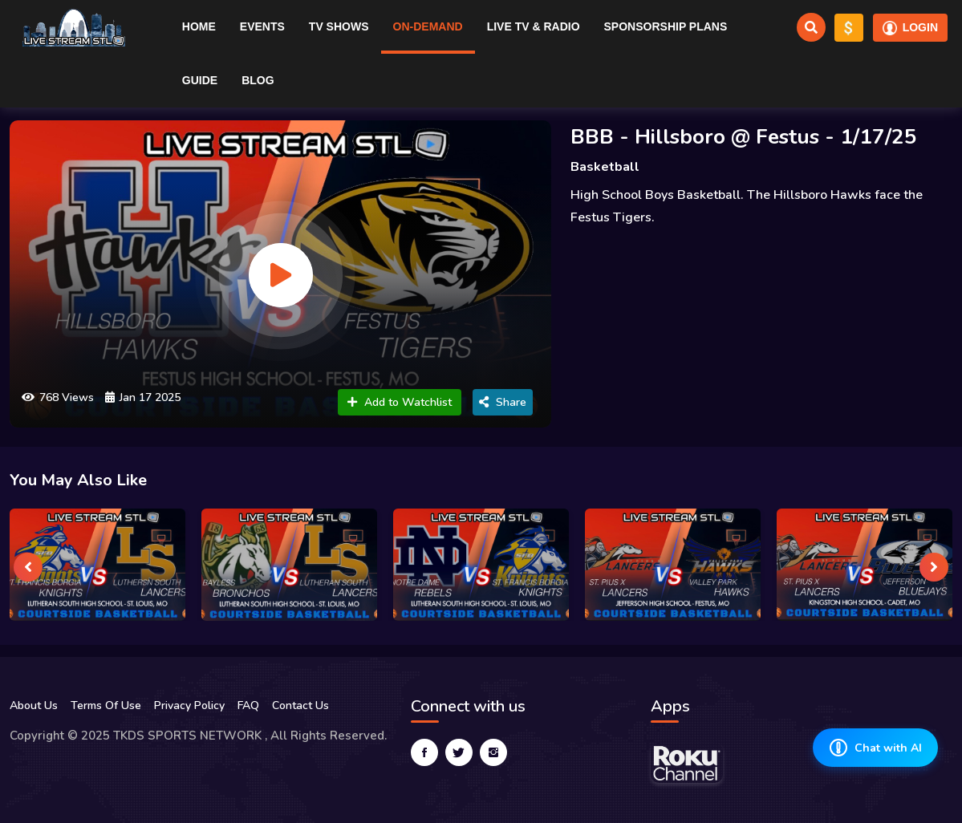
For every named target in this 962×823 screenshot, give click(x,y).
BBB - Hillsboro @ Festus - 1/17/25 (743, 137)
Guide (199, 80)
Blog (258, 80)
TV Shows (339, 26)
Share (502, 402)
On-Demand (428, 26)
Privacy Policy (189, 705)
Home (199, 26)
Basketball (604, 167)
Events (262, 26)
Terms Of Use (106, 705)
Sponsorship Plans (666, 26)
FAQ (248, 705)
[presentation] (28, 567)
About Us (34, 705)
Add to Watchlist (399, 402)
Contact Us (300, 705)
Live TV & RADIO (533, 26)
